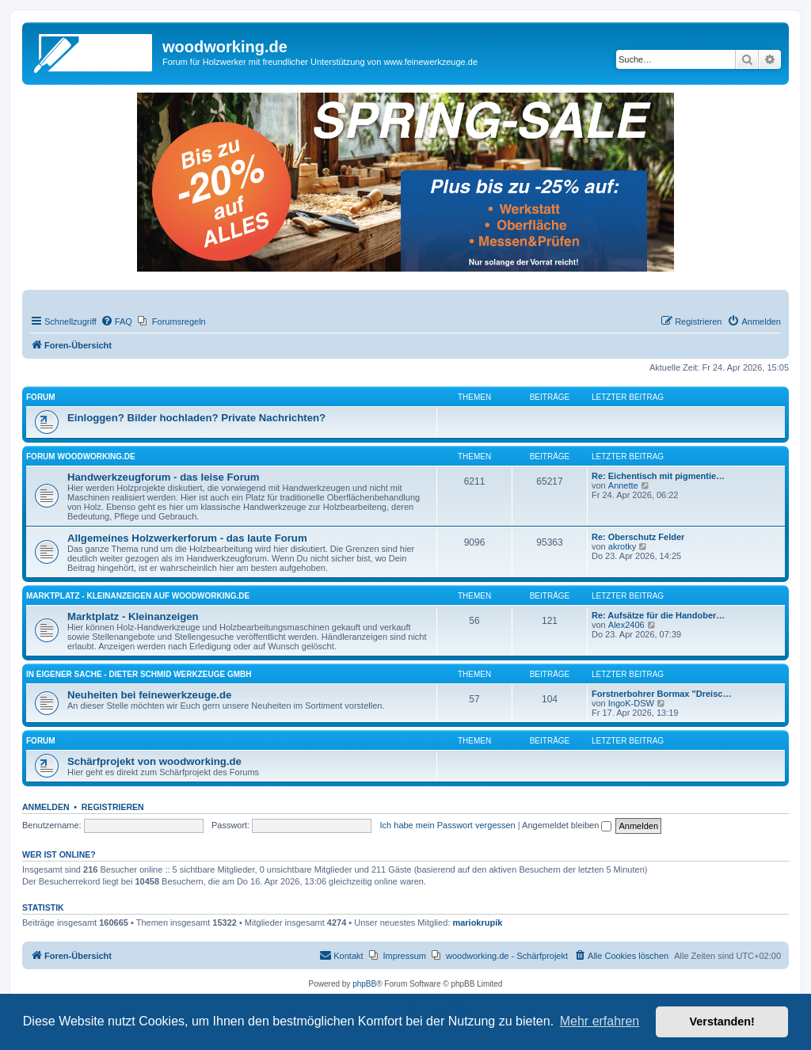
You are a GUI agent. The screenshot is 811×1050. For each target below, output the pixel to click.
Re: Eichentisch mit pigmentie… (658, 476)
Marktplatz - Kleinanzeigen (133, 616)
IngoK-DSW (631, 703)
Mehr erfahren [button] (600, 1021)
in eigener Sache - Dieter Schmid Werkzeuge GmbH (138, 674)
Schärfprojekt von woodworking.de (154, 761)
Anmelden (46, 807)
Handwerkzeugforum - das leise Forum (163, 477)
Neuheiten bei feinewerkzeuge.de (149, 695)
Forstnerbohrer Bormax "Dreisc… (661, 693)
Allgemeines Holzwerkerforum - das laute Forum (187, 538)
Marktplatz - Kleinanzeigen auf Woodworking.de (137, 596)
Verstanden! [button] (722, 1021)
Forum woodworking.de (80, 456)
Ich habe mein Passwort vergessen (448, 825)
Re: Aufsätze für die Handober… (658, 615)
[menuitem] (116, 321)
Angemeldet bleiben (566, 825)
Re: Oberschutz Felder (638, 537)
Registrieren (113, 807)
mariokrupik (477, 922)
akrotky (622, 546)
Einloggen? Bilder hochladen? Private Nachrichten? (196, 418)
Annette (623, 485)
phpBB (364, 984)
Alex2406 (626, 625)
